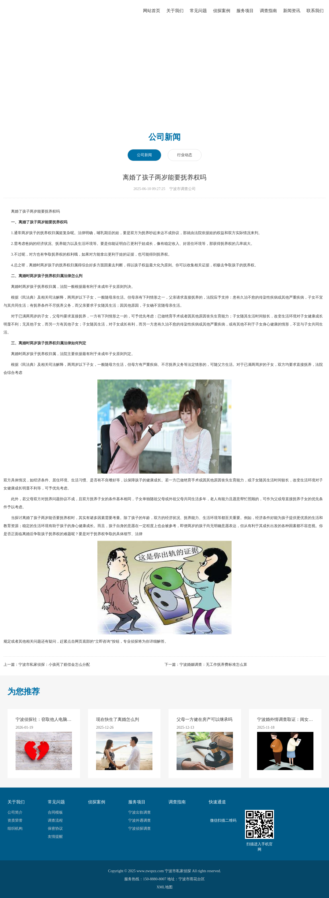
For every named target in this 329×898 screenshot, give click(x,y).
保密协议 (55, 829)
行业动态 (184, 155)
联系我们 (314, 15)
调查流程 (55, 820)
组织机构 (15, 829)
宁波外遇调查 (139, 820)
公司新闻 (144, 155)
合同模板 (55, 812)
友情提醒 (55, 837)
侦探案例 (221, 15)
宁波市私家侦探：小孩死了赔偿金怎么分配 (54, 665)
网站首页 (151, 15)
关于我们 (174, 15)
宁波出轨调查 (139, 812)
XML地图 (164, 887)
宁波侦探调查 (139, 829)
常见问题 (197, 15)
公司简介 (15, 812)
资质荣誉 (15, 820)
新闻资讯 (291, 15)
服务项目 (244, 15)
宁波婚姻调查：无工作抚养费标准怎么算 (213, 665)
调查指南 (267, 15)
